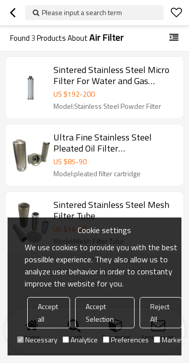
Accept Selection (100, 312)
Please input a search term (82, 12)
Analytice (80, 339)
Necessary (37, 339)
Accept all (48, 312)
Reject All (159, 312)
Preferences (126, 339)
